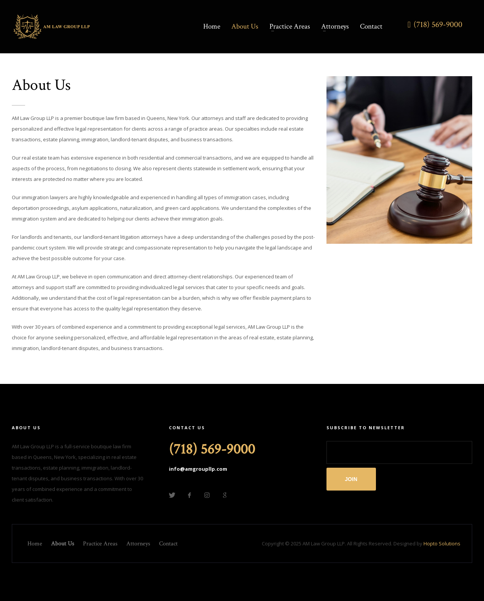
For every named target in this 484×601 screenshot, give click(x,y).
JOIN (351, 479)
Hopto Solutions (442, 543)
